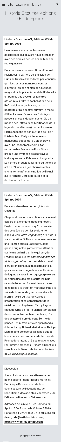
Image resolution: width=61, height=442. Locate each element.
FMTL (38, 435)
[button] (4, 4)
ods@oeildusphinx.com (28, 417)
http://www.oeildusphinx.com (23, 421)
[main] (30, 16)
